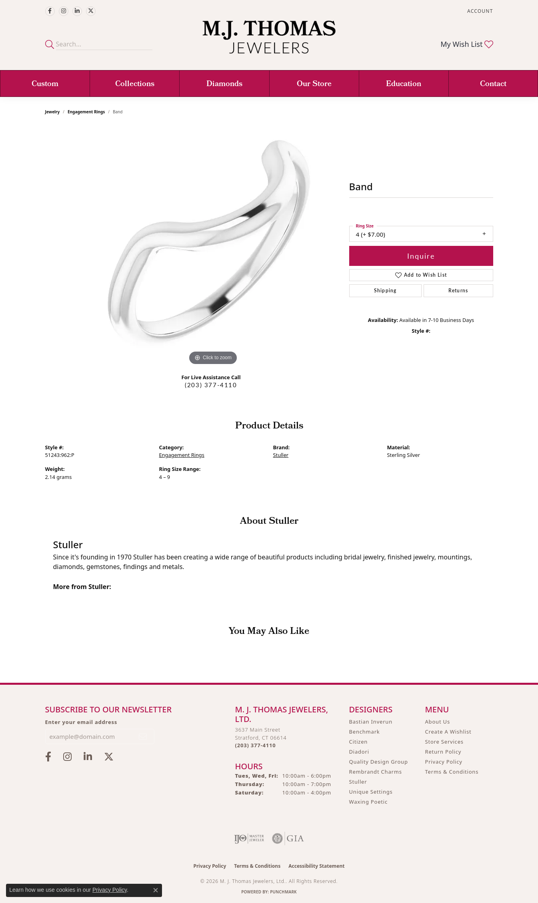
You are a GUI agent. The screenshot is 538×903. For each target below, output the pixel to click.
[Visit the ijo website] (249, 839)
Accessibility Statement (316, 866)
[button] (479, 11)
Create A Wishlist (448, 731)
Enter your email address (81, 722)
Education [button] (403, 84)
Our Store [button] (314, 84)
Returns (458, 290)
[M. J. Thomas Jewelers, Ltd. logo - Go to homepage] (269, 41)
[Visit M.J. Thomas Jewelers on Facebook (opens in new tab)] (50, 11)
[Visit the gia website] (288, 839)
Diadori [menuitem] (359, 751)
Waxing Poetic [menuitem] (368, 801)
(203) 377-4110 (211, 384)
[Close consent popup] (155, 890)
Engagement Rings (86, 112)
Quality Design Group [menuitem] (378, 761)
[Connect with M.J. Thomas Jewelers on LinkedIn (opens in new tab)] (77, 11)
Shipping (385, 290)
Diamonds (224, 84)
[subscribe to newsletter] (143, 736)
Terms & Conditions (452, 771)
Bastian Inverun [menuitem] (371, 721)
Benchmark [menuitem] (364, 731)
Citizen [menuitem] (358, 741)
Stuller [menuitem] (358, 781)
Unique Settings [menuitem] (371, 791)
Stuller (281, 455)
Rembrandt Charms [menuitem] (375, 771)
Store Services (444, 741)
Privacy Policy (443, 761)
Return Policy (443, 751)
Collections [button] (134, 84)
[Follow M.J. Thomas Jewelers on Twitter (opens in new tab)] (91, 11)
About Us (437, 721)
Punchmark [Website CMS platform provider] (283, 892)
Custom (45, 84)
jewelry (52, 112)
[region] (213, 247)
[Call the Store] (255, 745)
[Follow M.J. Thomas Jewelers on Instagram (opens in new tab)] (63, 11)
